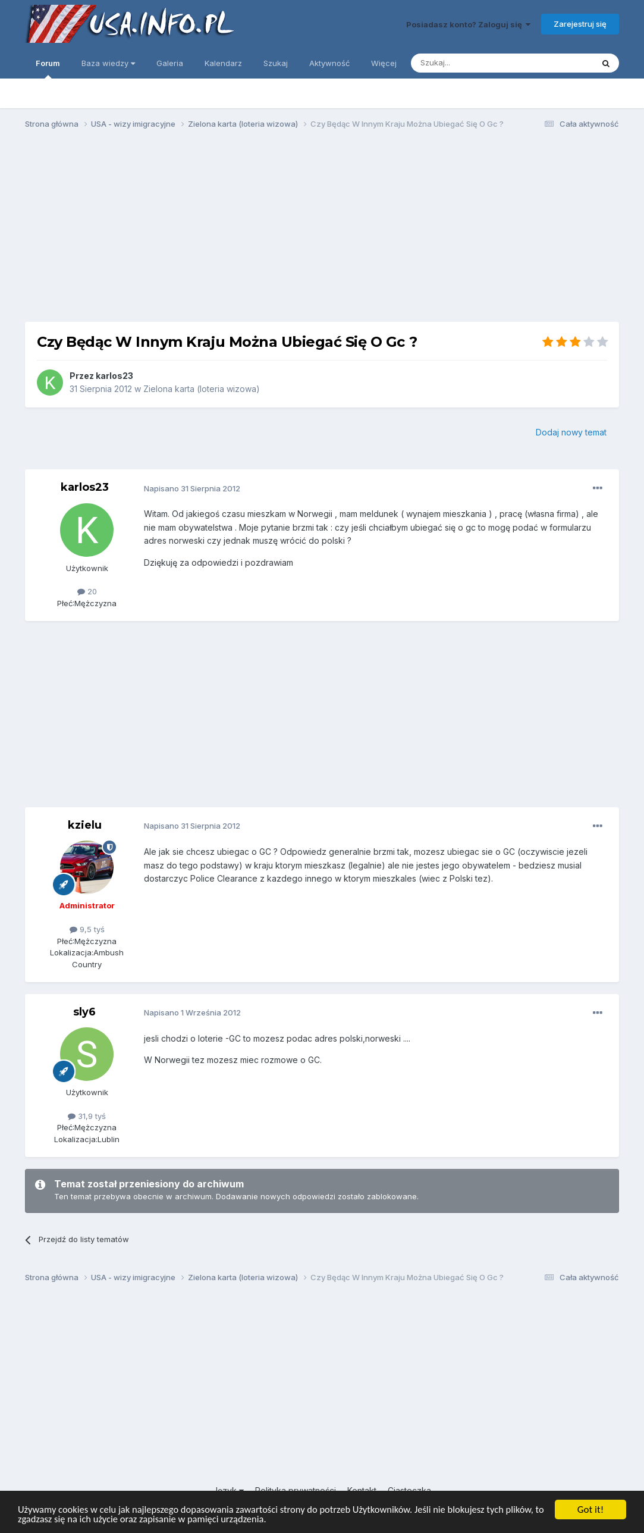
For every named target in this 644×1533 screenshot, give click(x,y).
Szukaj (275, 63)
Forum (48, 68)
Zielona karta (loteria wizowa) (201, 389)
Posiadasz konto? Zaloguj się (468, 24)
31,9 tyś (87, 1116)
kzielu (85, 825)
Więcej (384, 63)
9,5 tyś (87, 929)
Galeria (169, 63)
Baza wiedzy (108, 63)
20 (87, 591)
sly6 (84, 1011)
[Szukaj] (472, 63)
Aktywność (329, 63)
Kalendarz (223, 63)
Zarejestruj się (580, 24)
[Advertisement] (322, 231)
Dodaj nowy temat (571, 432)
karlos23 (114, 376)
